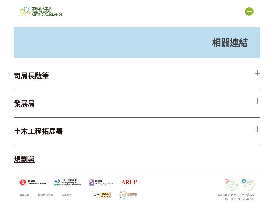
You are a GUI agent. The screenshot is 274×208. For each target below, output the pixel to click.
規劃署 (24, 159)
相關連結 (24, 195)
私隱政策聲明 (45, 195)
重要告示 (66, 195)
